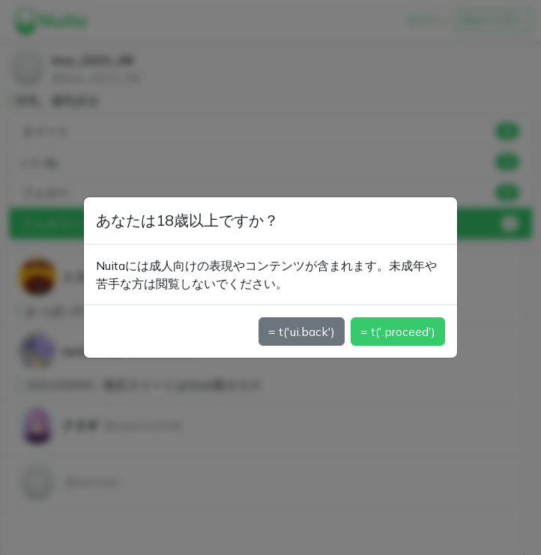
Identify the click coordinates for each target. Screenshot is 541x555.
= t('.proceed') (397, 331)
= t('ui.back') (301, 331)
